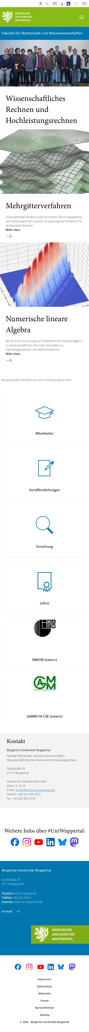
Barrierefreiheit (44, 1007)
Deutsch (77, 3)
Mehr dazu (13, 230)
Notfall (62, 3)
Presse (45, 1000)
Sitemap (44, 1015)
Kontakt (7, 911)
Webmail (55, 3)
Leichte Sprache (69, 3)
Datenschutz (44, 986)
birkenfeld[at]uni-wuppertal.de (35, 790)
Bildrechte (44, 993)
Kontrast (41, 3)
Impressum (44, 979)
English (85, 3)
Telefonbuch (48, 3)
